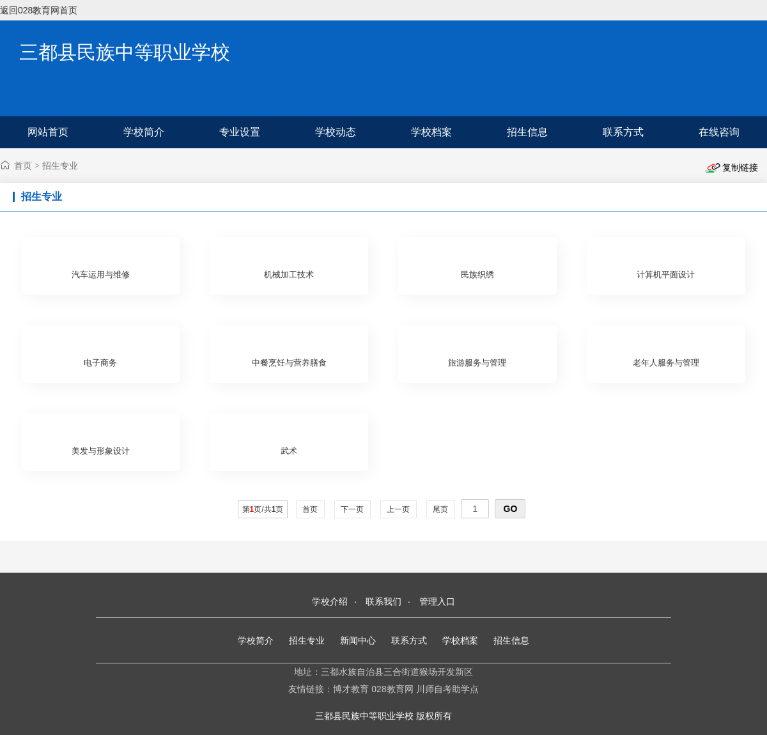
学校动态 (335, 132)
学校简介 (143, 132)
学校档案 (431, 132)
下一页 (352, 509)
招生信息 (527, 132)
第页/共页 (263, 509)
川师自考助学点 (447, 689)
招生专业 (60, 165)
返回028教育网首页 (38, 10)
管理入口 (437, 601)
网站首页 (47, 132)
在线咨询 (719, 132)
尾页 (441, 509)
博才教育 (351, 689)
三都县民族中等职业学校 (124, 52)
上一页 (398, 509)
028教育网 (392, 689)
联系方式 (623, 132)
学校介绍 (330, 601)
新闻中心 (358, 640)
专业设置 (239, 132)
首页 (23, 165)
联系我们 (383, 601)
